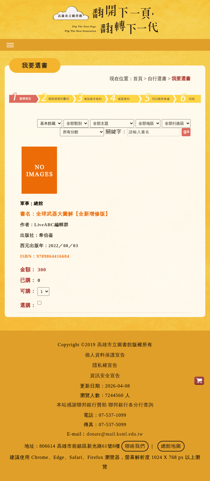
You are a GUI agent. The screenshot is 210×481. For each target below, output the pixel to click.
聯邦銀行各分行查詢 (131, 404)
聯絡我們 (135, 446)
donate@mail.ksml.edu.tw (115, 433)
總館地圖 (171, 446)
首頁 (138, 78)
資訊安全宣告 (105, 375)
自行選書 (157, 78)
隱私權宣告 (105, 365)
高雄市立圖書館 (114, 344)
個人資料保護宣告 (105, 354)
